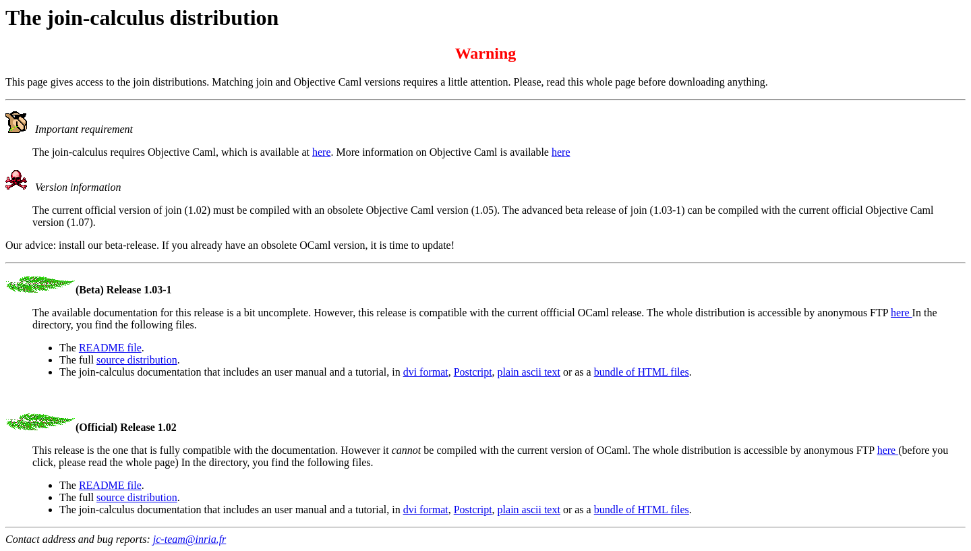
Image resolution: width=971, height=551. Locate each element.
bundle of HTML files (641, 372)
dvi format (425, 372)
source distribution (136, 360)
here (321, 152)
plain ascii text (529, 372)
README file (110, 347)
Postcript (473, 372)
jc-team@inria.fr (189, 539)
